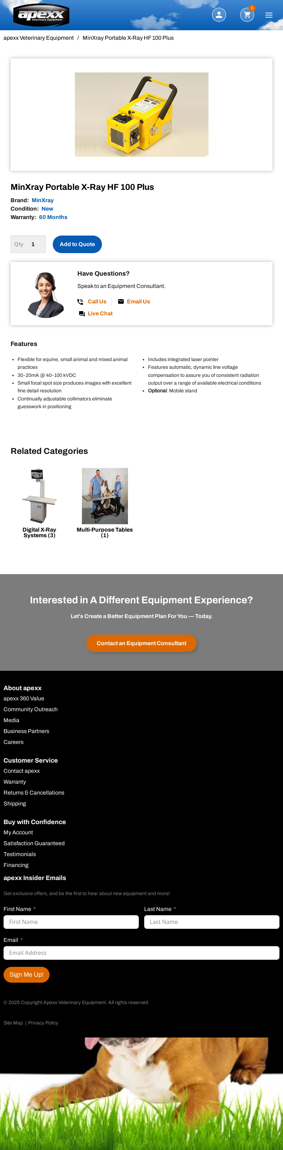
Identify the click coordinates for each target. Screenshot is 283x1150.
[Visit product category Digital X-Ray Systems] (39, 504)
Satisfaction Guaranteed (34, 844)
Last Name (158, 909)
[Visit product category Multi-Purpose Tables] (105, 504)
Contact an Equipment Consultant (141, 643)
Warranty (15, 782)
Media (11, 721)
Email (11, 940)
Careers (14, 742)
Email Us (138, 301)
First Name (17, 909)
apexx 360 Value (24, 699)
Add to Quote (77, 244)
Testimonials (20, 854)
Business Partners (26, 731)
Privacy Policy (43, 1023)
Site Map (13, 1023)
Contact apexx (22, 771)
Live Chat (100, 313)
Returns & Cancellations (34, 793)
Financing (16, 865)
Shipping (15, 804)
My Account (18, 833)
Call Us (97, 301)
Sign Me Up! (26, 974)
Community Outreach (31, 710)
